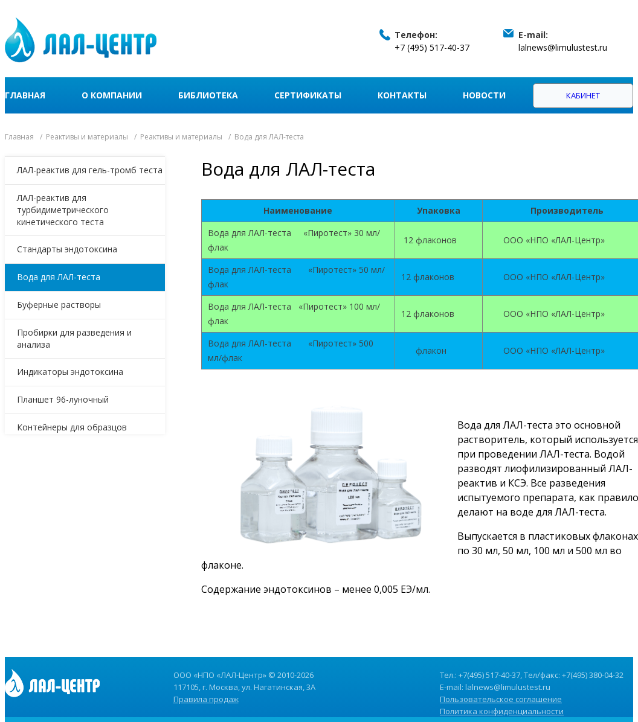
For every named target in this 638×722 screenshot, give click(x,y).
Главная (25, 95)
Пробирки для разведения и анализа (74, 338)
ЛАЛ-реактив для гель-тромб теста (90, 170)
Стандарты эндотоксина (67, 249)
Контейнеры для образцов (72, 427)
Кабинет (583, 95)
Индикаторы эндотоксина (70, 371)
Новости (484, 95)
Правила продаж (206, 699)
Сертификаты (307, 95)
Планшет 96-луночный (63, 399)
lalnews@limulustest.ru (562, 47)
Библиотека (208, 95)
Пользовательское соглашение (501, 699)
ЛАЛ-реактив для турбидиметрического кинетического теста (63, 210)
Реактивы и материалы (87, 137)
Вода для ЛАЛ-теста (58, 277)
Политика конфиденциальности (502, 711)
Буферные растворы (59, 304)
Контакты (402, 95)
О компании (112, 95)
